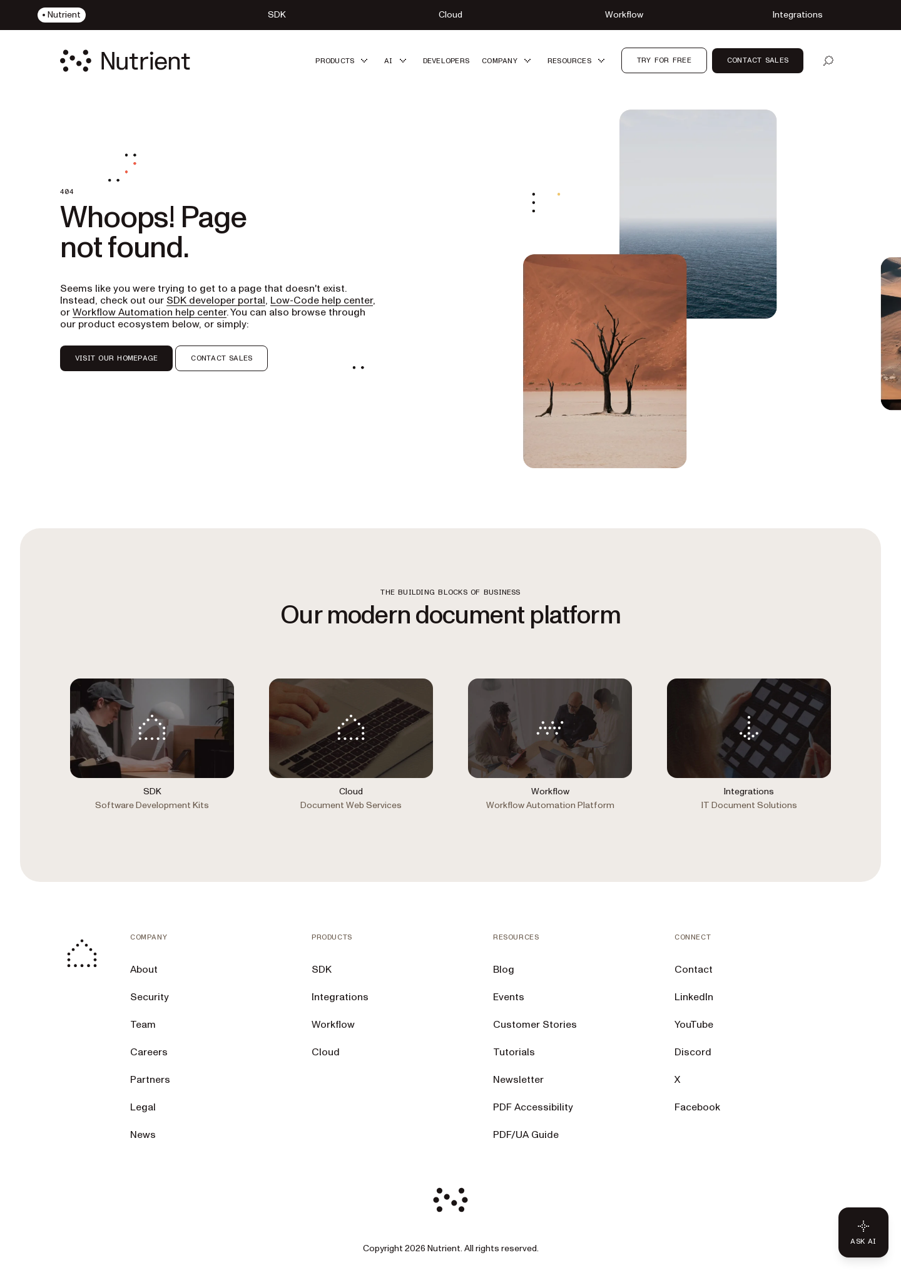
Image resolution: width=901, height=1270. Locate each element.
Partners (150, 1080)
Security (149, 997)
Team (143, 1025)
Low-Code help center (321, 300)
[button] (343, 60)
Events (508, 997)
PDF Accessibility (533, 1107)
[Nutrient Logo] (125, 60)
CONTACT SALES (221, 358)
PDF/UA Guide (526, 1135)
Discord (692, 1052)
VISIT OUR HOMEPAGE (116, 358)
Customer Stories (535, 1025)
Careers (149, 1052)
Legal (143, 1107)
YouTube (693, 1025)
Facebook (697, 1107)
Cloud (326, 1052)
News (143, 1135)
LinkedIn (693, 997)
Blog (503, 969)
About (144, 969)
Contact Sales (757, 60)
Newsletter (518, 1080)
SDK (322, 969)
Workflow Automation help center (150, 312)
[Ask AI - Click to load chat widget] (863, 1232)
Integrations (340, 997)
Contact (693, 969)
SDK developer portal (215, 300)
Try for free (664, 60)
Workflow (333, 1025)
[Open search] (828, 60)
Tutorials (514, 1052)
